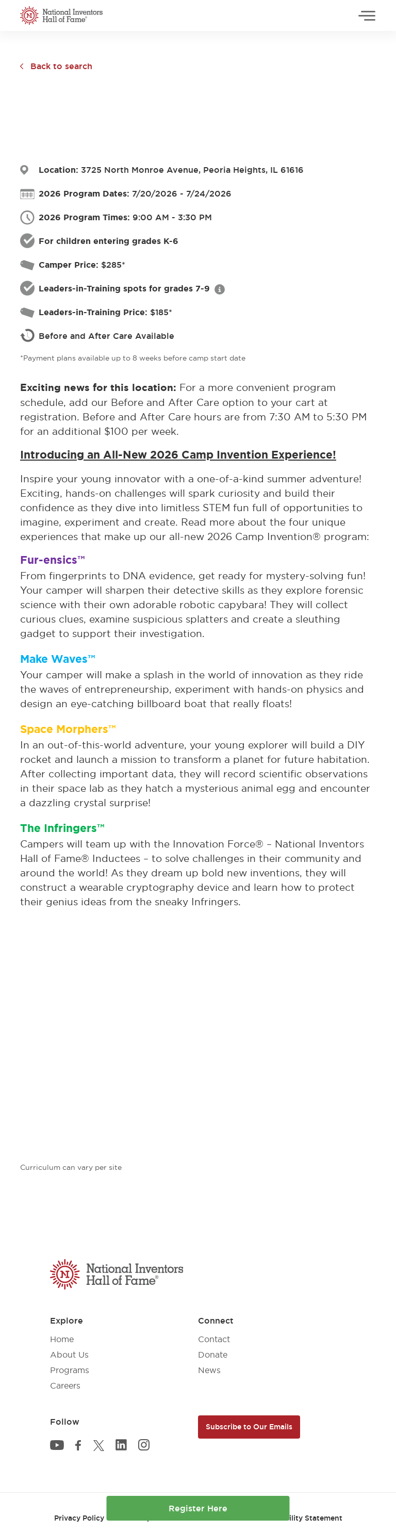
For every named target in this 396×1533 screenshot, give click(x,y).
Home (62, 1339)
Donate (212, 1354)
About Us (69, 1354)
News (209, 1370)
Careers (65, 1385)
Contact (214, 1339)
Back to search (61, 66)
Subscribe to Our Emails (249, 1427)
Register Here (198, 1508)
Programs (69, 1370)
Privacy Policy (79, 1518)
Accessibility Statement (299, 1518)
